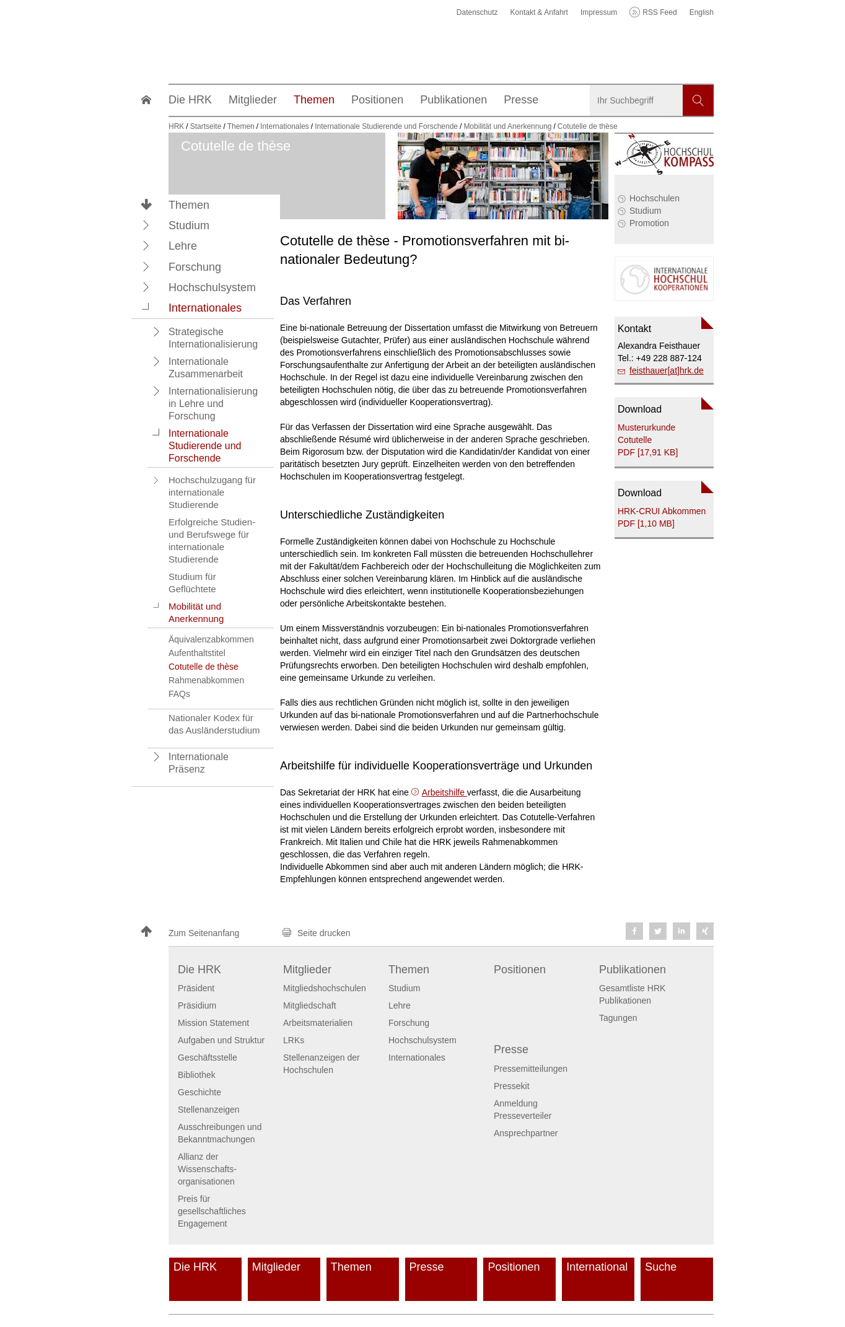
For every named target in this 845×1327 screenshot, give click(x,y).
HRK (176, 126)
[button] (146, 225)
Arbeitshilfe (444, 792)
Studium (645, 211)
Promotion (649, 223)
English (702, 12)
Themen (189, 205)
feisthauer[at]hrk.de (666, 370)
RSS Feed (659, 12)
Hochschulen (654, 198)
